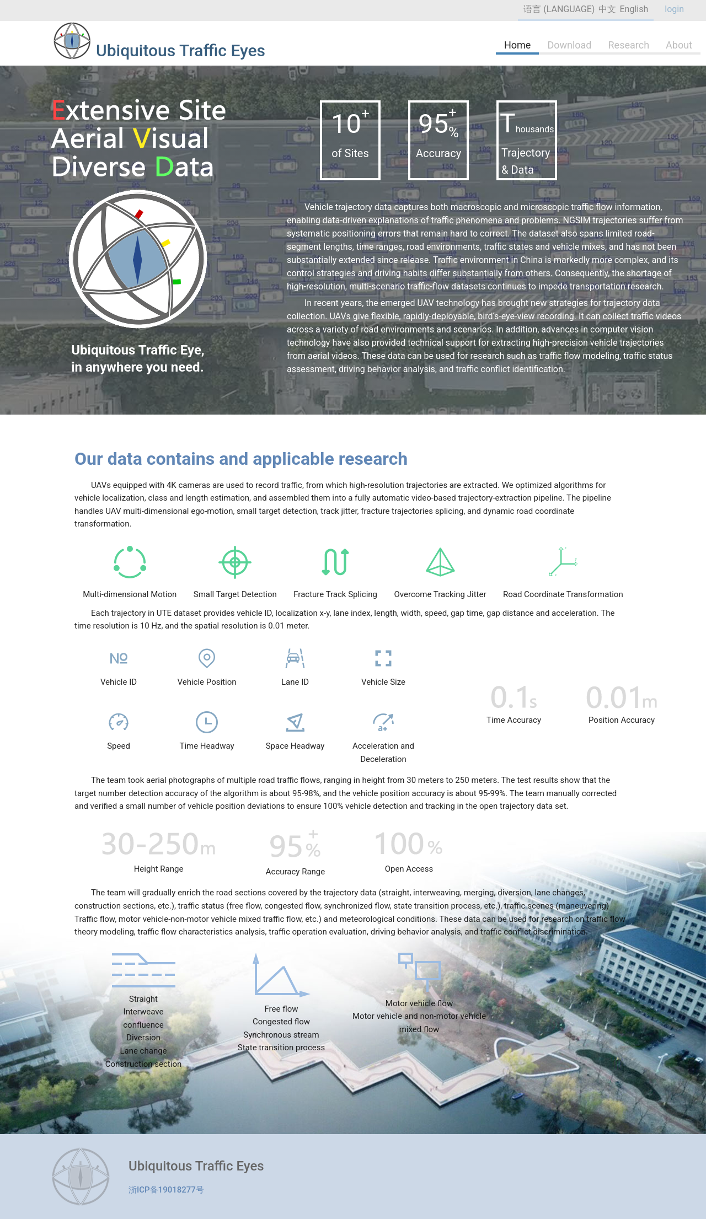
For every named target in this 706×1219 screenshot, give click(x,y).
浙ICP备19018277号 (166, 1190)
